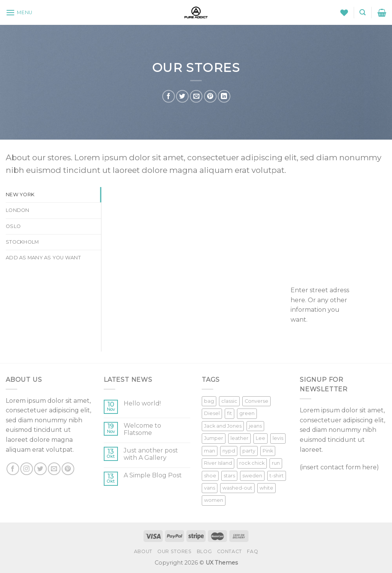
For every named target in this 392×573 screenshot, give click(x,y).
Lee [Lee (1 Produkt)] (260, 438)
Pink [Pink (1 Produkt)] (268, 451)
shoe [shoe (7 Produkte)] (210, 476)
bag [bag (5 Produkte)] (209, 401)
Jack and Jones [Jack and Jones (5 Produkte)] (223, 426)
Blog (204, 551)
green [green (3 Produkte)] (247, 413)
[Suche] (362, 12)
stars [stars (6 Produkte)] (229, 476)
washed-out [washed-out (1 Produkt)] (237, 488)
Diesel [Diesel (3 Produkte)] (212, 413)
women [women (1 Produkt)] (213, 500)
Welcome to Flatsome (142, 429)
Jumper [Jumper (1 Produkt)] (213, 438)
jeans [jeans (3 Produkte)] (255, 426)
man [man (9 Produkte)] (209, 451)
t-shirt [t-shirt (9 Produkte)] (277, 476)
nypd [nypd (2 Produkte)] (228, 451)
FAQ (252, 551)
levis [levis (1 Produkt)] (278, 438)
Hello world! (142, 403)
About (143, 551)
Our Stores (174, 551)
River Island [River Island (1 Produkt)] (218, 463)
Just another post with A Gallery (151, 454)
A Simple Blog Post (153, 475)
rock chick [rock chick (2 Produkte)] (252, 463)
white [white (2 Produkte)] (266, 488)
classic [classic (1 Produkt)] (229, 401)
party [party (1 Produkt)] (248, 451)
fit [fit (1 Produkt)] (229, 413)
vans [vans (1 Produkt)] (209, 488)
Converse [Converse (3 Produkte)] (256, 401)
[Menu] (19, 12)
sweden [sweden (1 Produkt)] (252, 476)
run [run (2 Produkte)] (276, 463)
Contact (229, 551)
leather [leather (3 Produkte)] (239, 438)
